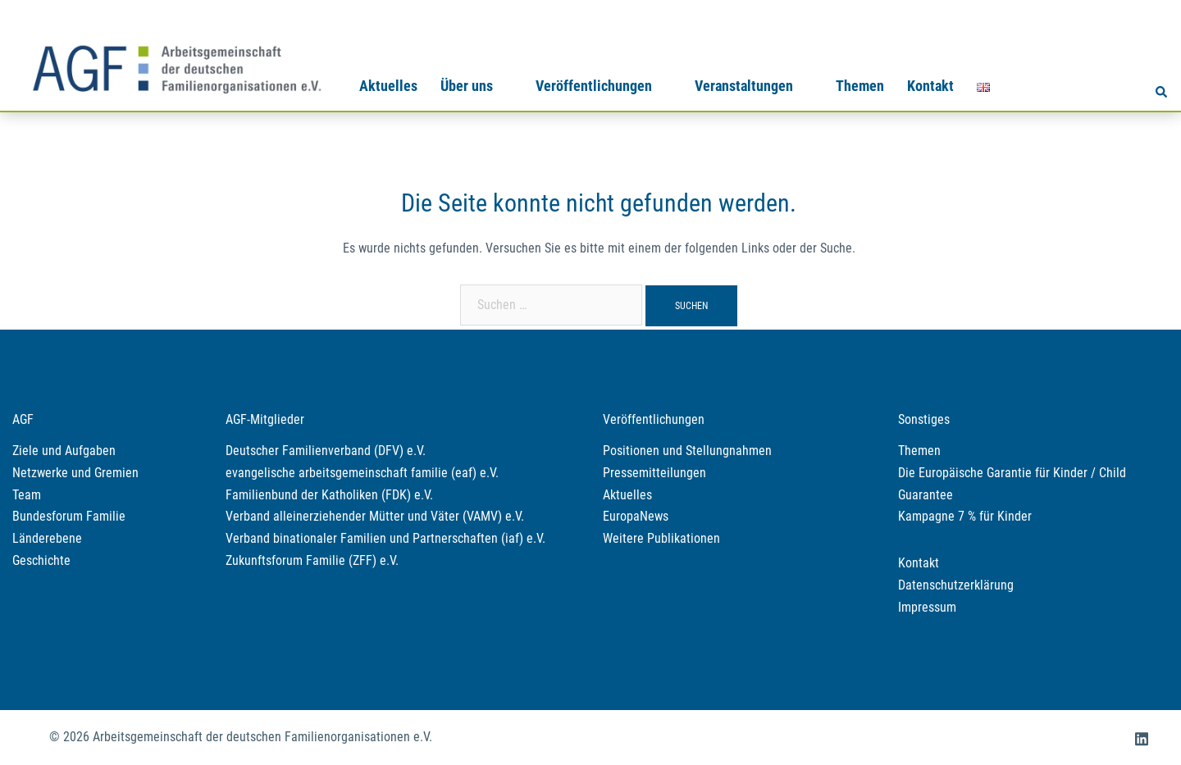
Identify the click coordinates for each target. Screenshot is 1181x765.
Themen (860, 85)
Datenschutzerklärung (956, 585)
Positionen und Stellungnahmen (687, 450)
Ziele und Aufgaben (64, 450)
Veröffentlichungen (594, 85)
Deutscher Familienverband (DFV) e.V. (326, 450)
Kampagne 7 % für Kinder (965, 516)
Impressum (927, 607)
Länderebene (47, 538)
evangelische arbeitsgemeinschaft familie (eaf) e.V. (362, 472)
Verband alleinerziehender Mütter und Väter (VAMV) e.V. (375, 516)
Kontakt (930, 85)
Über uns (466, 85)
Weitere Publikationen (661, 538)
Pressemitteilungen (654, 472)
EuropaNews (635, 516)
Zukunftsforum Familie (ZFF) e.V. (312, 560)
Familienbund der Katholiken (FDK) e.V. (329, 495)
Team (26, 495)
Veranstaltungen (744, 85)
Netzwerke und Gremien (75, 472)
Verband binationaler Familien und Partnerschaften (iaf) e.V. (385, 538)
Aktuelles (388, 85)
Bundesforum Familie (68, 516)
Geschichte (41, 560)
